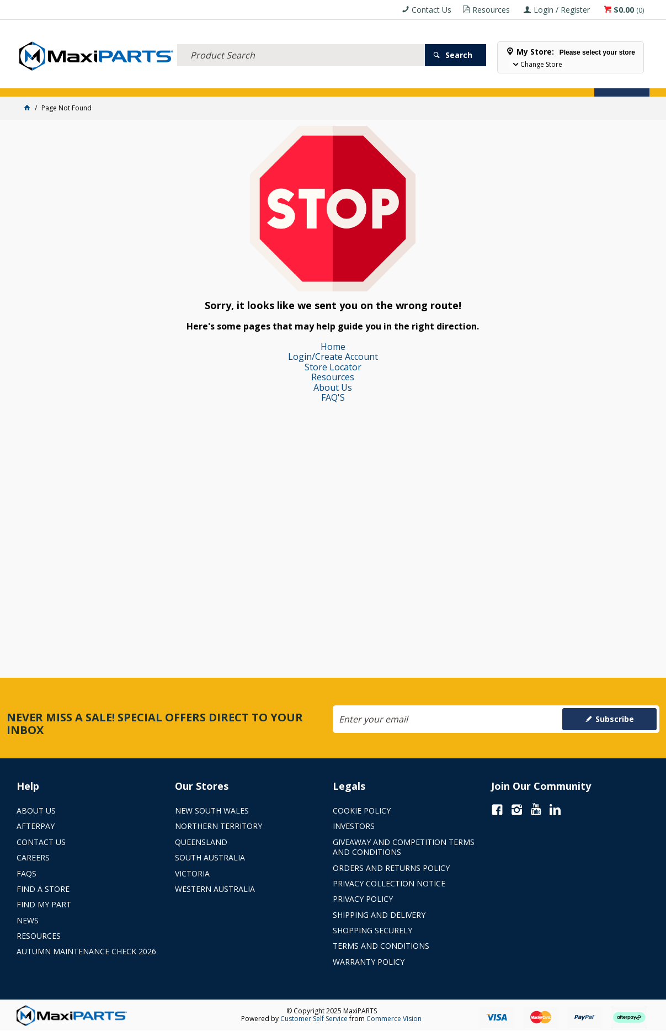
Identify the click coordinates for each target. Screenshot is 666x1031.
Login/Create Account (333, 356)
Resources (332, 377)
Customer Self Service (314, 1018)
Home (333, 347)
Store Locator (46, 81)
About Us (332, 387)
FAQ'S (333, 397)
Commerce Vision (394, 1018)
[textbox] (301, 41)
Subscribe (614, 719)
